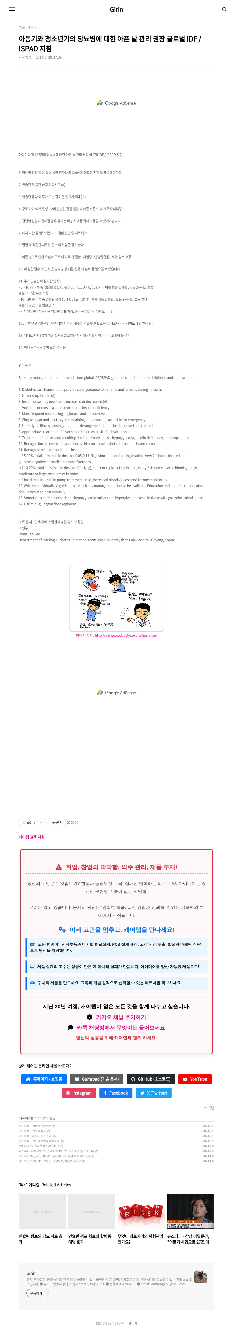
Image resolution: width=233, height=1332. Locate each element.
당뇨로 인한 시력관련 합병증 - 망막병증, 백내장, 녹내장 (50, 1161)
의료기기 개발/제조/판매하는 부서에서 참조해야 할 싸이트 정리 (54, 1156)
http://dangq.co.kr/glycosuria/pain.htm (126, 635)
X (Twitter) (153, 1093)
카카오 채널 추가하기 (121, 1017)
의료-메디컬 (26, 1118)
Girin (116, 9)
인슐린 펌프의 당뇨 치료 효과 (35, 1136)
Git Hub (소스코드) (150, 1079)
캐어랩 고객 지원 (31, 837)
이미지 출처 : (85, 635)
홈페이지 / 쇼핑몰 (44, 1079)
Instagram (78, 1093)
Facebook (116, 1093)
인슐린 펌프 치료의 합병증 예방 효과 (39, 1141)
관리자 (133, 1323)
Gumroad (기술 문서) (97, 1079)
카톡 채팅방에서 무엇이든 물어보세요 (121, 1028)
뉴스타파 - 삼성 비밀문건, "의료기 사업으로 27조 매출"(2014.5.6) (56, 1151)
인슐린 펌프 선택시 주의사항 (35, 1126)
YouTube (195, 1079)
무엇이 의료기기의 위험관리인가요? (39, 1146)
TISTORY (118, 1323)
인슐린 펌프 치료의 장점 (32, 1131)
